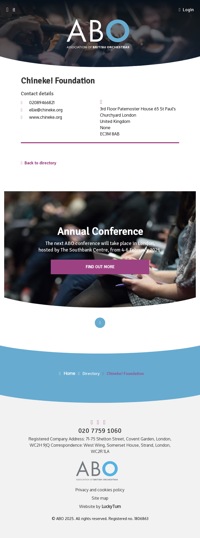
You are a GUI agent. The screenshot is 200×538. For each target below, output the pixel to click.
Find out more (100, 267)
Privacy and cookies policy (100, 489)
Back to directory (38, 163)
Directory (91, 373)
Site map (100, 498)
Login (186, 10)
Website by (100, 506)
